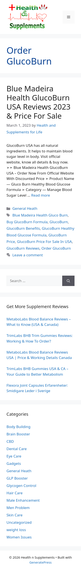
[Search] (68, 281)
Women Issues (19, 537)
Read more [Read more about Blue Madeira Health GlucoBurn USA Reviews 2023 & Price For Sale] (40, 195)
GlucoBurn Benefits (23, 228)
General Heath (24, 208)
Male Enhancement (23, 500)
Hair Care (14, 492)
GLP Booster (17, 478)
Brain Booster (18, 434)
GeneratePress (40, 562)
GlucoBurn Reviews (23, 248)
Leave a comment (27, 254)
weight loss (16, 529)
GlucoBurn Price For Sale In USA (44, 241)
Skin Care (14, 514)
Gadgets (13, 463)
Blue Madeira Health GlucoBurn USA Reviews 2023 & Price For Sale (38, 102)
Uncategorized (19, 522)
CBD (10, 441)
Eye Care (13, 456)
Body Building (18, 426)
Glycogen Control (21, 485)
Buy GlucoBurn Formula (27, 221)
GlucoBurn (58, 221)
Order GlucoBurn (56, 248)
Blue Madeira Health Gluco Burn (40, 215)
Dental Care (16, 448)
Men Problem (18, 507)
